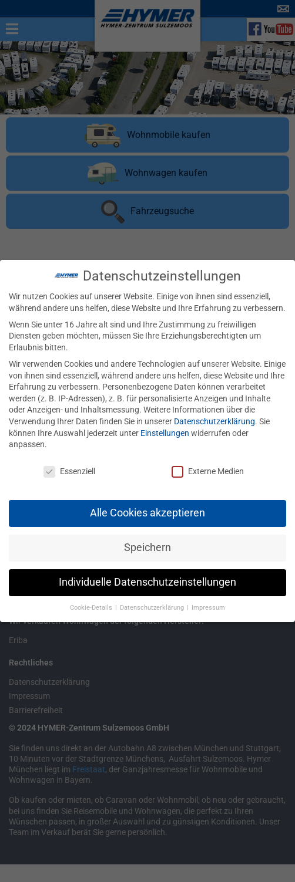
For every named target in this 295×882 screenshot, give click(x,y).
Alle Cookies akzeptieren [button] (147, 508)
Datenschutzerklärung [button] (153, 603)
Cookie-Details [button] (92, 603)
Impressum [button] (208, 603)
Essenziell (69, 466)
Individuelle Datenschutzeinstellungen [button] (147, 577)
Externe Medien (208, 466)
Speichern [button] (147, 543)
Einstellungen (164, 427)
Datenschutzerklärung (214, 416)
